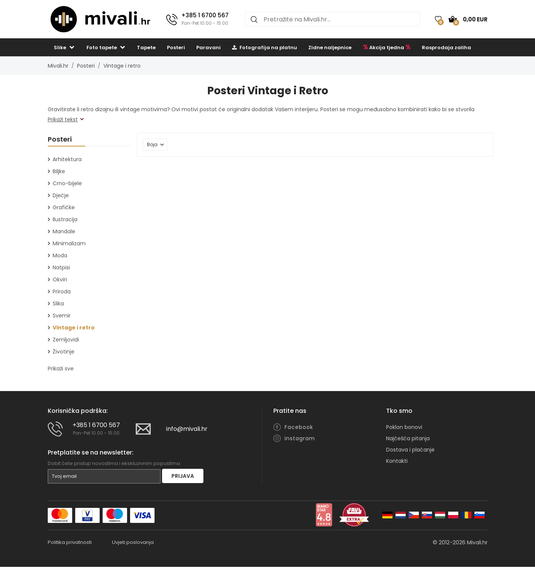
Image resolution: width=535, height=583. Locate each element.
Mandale (64, 231)
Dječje (61, 195)
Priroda (62, 291)
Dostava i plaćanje (410, 449)
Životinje (63, 351)
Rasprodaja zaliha (446, 47)
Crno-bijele (67, 183)
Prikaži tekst (63, 119)
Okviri (60, 279)
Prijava (182, 476)
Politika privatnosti (70, 542)
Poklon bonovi (404, 427)
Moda (60, 255)
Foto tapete (101, 47)
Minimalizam (69, 243)
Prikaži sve (61, 368)
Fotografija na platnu (264, 47)
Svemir (62, 315)
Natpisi (61, 267)
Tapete (146, 47)
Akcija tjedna (387, 46)
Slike (60, 47)
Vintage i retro (122, 65)
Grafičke (64, 207)
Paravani (208, 47)
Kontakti (397, 461)
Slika (58, 303)
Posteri (176, 47)
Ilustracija (65, 219)
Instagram (300, 438)
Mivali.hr (58, 65)
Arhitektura (67, 159)
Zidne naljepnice (330, 47)
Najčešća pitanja (408, 438)
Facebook (299, 427)
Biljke (59, 171)
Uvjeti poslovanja (133, 542)
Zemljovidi (66, 339)
